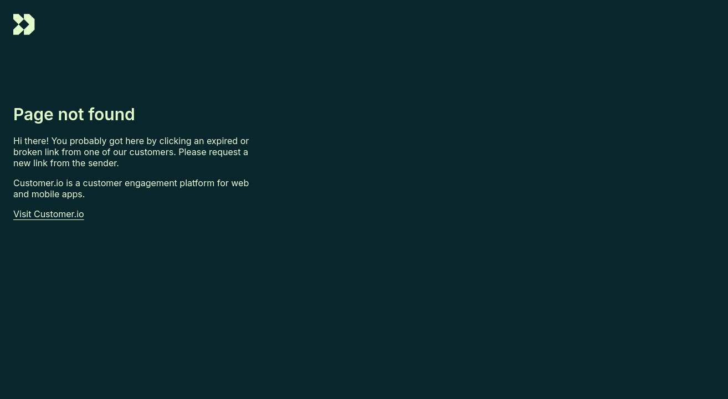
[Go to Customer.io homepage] (24, 32)
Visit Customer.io (48, 213)
